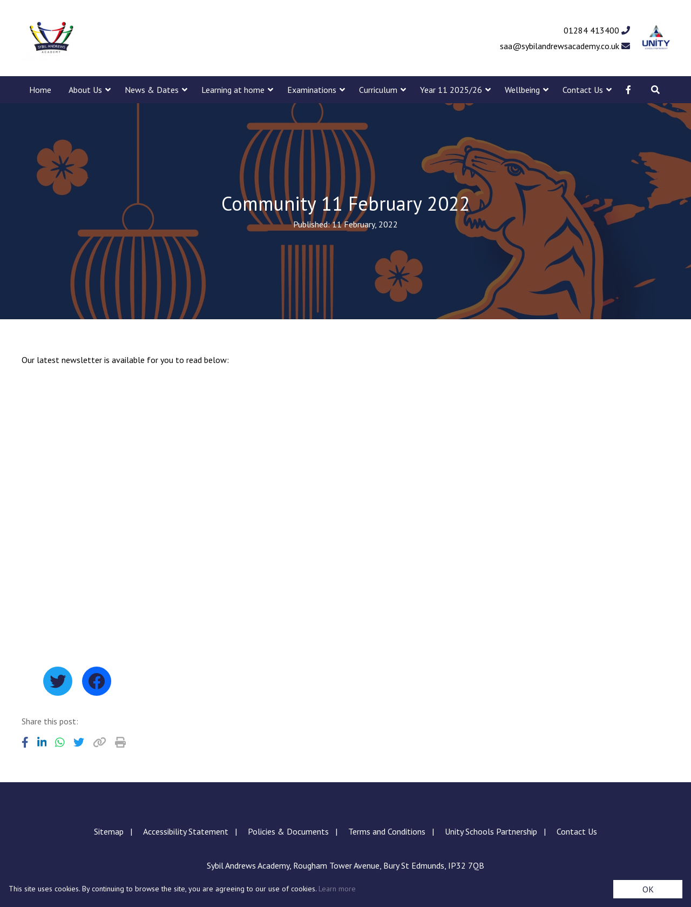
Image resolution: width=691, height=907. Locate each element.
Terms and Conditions (386, 831)
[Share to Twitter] (78, 742)
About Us (85, 89)
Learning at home (233, 89)
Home (40, 89)
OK (648, 889)
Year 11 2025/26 (451, 89)
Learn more (337, 888)
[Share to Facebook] (25, 742)
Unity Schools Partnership (491, 831)
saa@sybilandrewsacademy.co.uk (565, 46)
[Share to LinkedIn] (42, 742)
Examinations (311, 89)
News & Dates (152, 89)
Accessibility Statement (185, 831)
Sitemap (109, 831)
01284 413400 (597, 30)
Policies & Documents (288, 831)
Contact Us (583, 89)
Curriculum (378, 89)
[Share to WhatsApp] (60, 742)
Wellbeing (522, 89)
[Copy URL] (99, 742)
